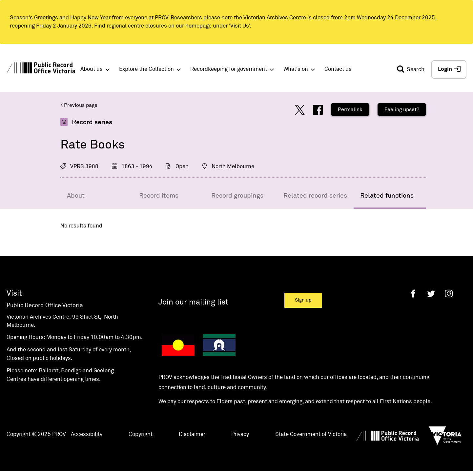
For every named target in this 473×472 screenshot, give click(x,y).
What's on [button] (295, 69)
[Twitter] (431, 293)
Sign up (303, 300)
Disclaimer (192, 434)
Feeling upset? (401, 109)
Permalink (350, 109)
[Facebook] (413, 293)
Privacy (240, 434)
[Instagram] (449, 293)
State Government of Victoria (311, 434)
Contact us (338, 69)
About (76, 195)
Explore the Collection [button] (146, 69)
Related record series (315, 195)
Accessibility (86, 434)
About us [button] (91, 69)
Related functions (387, 195)
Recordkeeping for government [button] (228, 69)
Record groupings (237, 195)
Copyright (141, 434)
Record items (158, 195)
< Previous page (78, 105)
